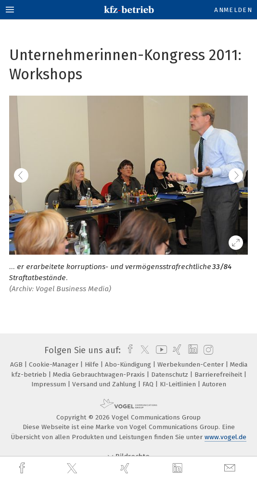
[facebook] (23, 468)
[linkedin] (178, 468)
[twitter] (73, 468)
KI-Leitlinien (179, 384)
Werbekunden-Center (191, 364)
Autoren (214, 384)
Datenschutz (170, 374)
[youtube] (160, 350)
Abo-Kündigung (129, 364)
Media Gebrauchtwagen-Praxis (100, 374)
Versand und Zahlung (105, 384)
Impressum (49, 384)
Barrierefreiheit (219, 374)
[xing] (126, 468)
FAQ (148, 384)
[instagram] (207, 350)
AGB (17, 364)
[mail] (231, 468)
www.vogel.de (225, 437)
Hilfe (93, 364)
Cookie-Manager (54, 364)
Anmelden (233, 10)
